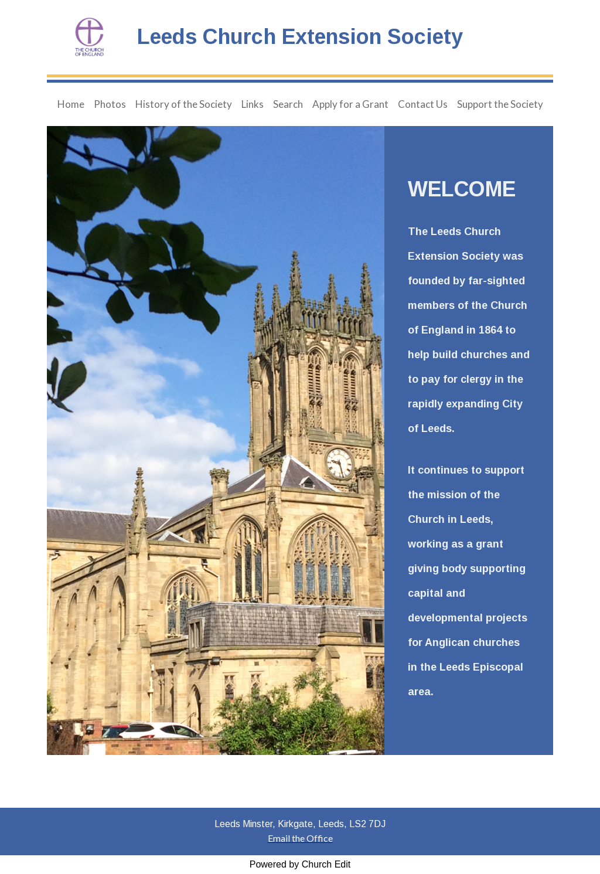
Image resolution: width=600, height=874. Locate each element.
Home (70, 104)
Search (288, 104)
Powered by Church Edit (300, 864)
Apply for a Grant (350, 104)
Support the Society (500, 104)
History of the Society (183, 104)
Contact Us (423, 104)
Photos (110, 104)
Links (252, 104)
